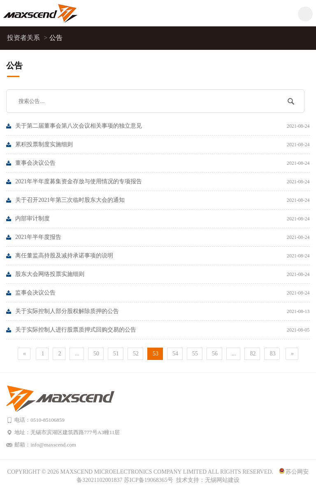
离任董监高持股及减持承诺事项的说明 (162, 256)
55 (195, 353)
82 (253, 353)
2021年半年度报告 (162, 237)
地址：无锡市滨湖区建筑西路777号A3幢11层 (67, 432)
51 (116, 353)
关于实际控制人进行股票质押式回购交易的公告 (162, 330)
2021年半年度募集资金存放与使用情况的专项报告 (162, 182)
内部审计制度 (162, 219)
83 (272, 353)
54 (175, 353)
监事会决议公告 (162, 293)
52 (136, 353)
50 (96, 353)
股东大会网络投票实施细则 (162, 274)
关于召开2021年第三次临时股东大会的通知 (162, 200)
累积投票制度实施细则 (162, 145)
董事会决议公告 (162, 163)
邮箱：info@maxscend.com (45, 445)
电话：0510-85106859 (39, 420)
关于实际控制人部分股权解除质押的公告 (162, 311)
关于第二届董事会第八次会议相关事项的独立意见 (162, 126)
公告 (56, 37)
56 (215, 353)
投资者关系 (27, 37)
